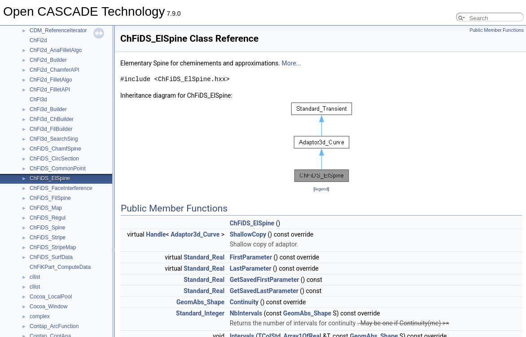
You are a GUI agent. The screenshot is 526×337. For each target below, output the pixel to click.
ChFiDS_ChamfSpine (55, 149)
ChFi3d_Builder (48, 109)
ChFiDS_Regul (48, 218)
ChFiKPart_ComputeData (60, 267)
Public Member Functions (496, 30)
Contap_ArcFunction (54, 326)
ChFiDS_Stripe (48, 237)
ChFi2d (38, 40)
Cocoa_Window (48, 306)
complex (40, 316)
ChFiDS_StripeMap (53, 247)
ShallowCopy (248, 234)
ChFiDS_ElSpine (50, 178)
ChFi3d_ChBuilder (52, 119)
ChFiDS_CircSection (54, 159)
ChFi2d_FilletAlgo (51, 80)
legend (321, 188)
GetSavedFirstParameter (264, 279)
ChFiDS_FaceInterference (61, 188)
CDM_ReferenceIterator (58, 30)
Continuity (244, 302)
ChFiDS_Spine (47, 228)
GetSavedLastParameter (264, 290)
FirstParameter (251, 257)
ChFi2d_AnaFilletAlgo (56, 50)
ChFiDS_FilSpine (50, 198)
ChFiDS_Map (46, 208)
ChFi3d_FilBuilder (51, 129)
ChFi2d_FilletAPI (50, 89)
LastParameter (251, 268)
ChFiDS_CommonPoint (58, 168)
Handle (156, 234)
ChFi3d (38, 99)
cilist (35, 277)
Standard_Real (204, 257)
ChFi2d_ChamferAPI (54, 70)
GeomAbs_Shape (200, 302)
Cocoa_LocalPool (51, 297)
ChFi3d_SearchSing (54, 139)
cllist (35, 287)
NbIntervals (246, 313)
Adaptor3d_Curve (195, 234)
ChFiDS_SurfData (51, 257)
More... (291, 63)
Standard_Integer (200, 313)
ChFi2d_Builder (48, 60)
